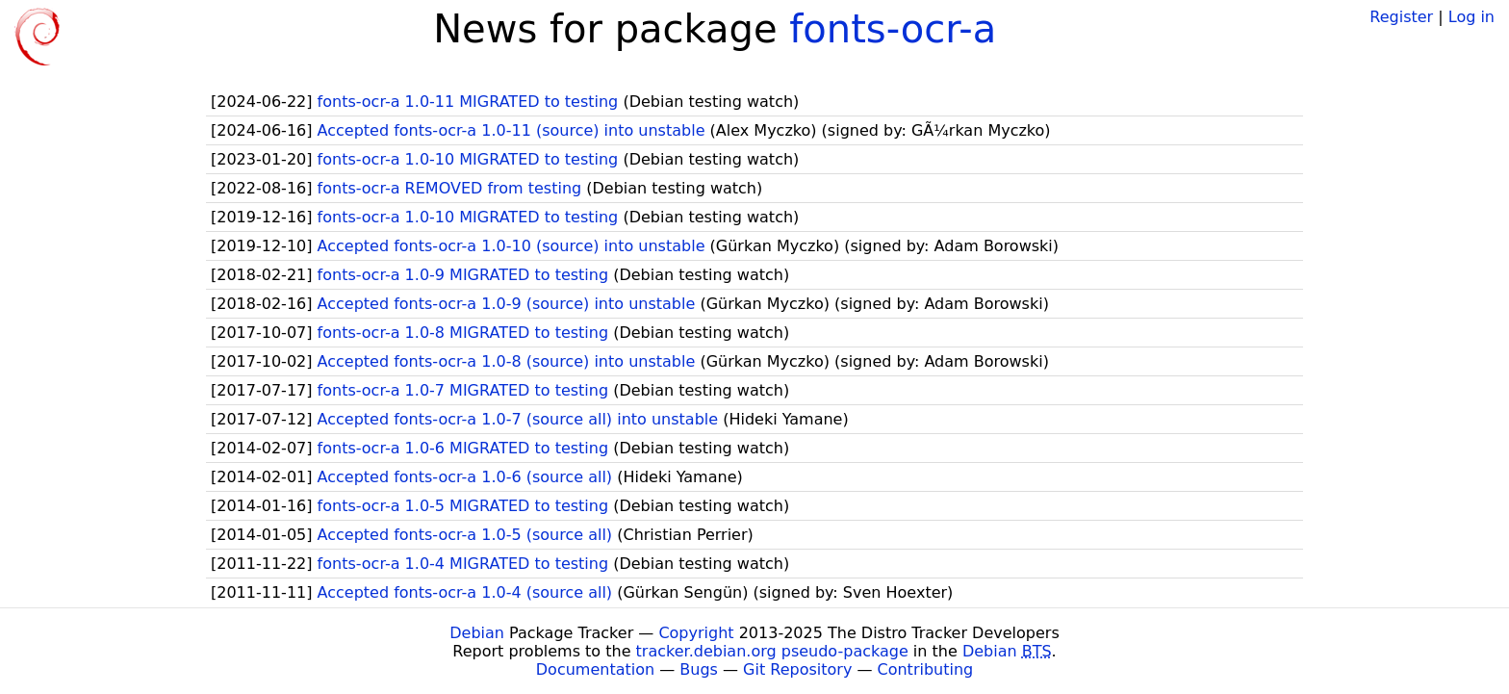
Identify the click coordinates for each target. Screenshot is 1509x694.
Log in (1471, 17)
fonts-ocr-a (892, 29)
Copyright (695, 633)
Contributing (926, 669)
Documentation (595, 669)
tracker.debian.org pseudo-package (772, 651)
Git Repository (797, 669)
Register (1401, 17)
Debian (476, 633)
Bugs (698, 669)
